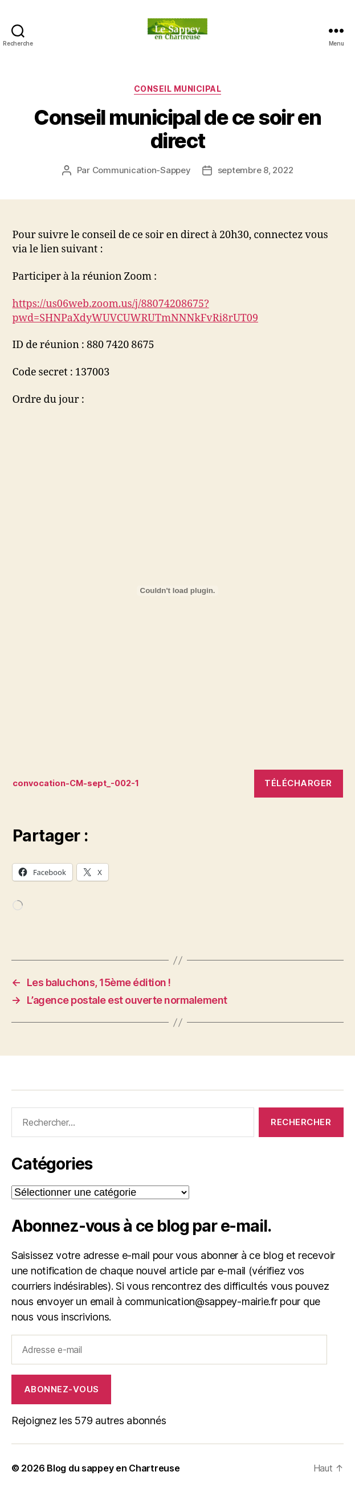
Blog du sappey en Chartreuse (113, 1468)
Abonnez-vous (61, 1389)
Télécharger (298, 783)
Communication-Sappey (141, 170)
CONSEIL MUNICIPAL (178, 88)
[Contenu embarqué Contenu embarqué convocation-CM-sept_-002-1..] (178, 591)
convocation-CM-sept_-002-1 (76, 783)
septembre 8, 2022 (255, 170)
